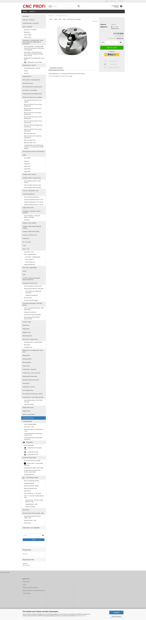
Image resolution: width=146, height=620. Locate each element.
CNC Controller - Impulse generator (31, 79)
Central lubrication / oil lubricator (31, 23)
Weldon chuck (27, 37)
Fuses (24, 245)
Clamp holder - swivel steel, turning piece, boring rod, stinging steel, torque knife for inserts (33, 54)
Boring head (26, 16)
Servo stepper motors (28, 390)
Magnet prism (26, 328)
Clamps (26, 70)
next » (60, 19)
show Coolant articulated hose (31, 197)
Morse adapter (27, 34)
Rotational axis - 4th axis (29, 386)
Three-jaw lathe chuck (28, 418)
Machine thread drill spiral (30, 488)
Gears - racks (26, 249)
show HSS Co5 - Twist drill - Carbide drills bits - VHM (34, 500)
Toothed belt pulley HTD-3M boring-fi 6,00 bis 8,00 (33, 438)
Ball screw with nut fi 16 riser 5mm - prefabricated (33, 109)
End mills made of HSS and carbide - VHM (33, 513)
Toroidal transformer (29, 474)
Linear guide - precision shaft (30, 283)
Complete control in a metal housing (32, 178)
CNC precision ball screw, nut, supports (32, 97)
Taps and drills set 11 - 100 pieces (32, 493)
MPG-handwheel (27, 362)
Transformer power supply (29, 457)
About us (32, 11)
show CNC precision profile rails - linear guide (33, 292)
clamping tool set (27, 76)
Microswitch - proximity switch (30, 339)
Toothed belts (28, 442)
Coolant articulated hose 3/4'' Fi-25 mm (33, 204)
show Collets (27, 158)
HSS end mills (27, 523)
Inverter (24, 271)
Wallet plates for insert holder (33, 62)
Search (25, 11)
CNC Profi (95, 21)
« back (55, 19)
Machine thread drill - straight (31, 485)
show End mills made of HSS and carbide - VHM (32, 517)
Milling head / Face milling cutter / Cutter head (34, 58)
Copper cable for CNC (28, 207)
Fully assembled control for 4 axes (32, 187)
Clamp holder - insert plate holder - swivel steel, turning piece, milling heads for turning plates (33, 42)
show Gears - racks (29, 252)
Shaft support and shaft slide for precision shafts (32, 318)
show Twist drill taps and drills (31, 480)
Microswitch (27, 344)
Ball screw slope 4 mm (29, 133)
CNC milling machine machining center (32, 86)
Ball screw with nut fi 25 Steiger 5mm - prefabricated (33, 125)
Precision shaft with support (31, 300)
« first (50, 19)
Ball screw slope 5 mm (29, 140)
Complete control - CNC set (29, 174)
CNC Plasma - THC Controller (30, 90)
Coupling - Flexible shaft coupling (31, 231)
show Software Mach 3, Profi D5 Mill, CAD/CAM (33, 401)
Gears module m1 (29, 259)
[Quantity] (112, 42)
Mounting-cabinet (27, 359)
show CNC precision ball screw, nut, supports (33, 101)
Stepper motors (26, 411)
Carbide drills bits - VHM (31, 504)
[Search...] (50, 6)
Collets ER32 (27, 171)
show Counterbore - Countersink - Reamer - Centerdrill (32, 216)
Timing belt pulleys (27, 421)
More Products (26, 565)
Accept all (116, 612)
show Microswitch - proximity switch (33, 342)
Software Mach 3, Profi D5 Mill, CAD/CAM (33, 397)
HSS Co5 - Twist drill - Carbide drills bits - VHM (34, 496)
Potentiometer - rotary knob (29, 369)
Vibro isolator (26, 509)
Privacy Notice (82, 615)
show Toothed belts (29, 445)
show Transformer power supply (32, 460)
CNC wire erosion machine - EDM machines (33, 151)
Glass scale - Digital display (29, 267)
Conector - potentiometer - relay (30, 190)
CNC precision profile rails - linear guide (33, 288)
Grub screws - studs (29, 426)
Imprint (24, 584)
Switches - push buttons (29, 414)
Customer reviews (56, 68)
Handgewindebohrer (29, 483)
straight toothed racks (29, 264)
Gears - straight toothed (30, 254)
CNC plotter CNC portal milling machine (32, 93)
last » (64, 19)
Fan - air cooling (27, 242)
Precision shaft (28, 297)
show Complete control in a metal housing (32, 181)
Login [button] (113, 1)
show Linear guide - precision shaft (32, 286)
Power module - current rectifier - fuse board (33, 464)
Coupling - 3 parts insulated (29, 223)
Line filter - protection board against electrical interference (31, 278)
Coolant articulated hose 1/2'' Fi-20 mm (33, 202)
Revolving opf (26, 383)
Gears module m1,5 (30, 262)
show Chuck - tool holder (30, 29)
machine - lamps (27, 322)
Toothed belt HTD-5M (31, 455)
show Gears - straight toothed (32, 257)
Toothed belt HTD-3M (31, 452)
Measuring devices (27, 335)
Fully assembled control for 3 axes (32, 185)
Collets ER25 (27, 168)
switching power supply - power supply (33, 467)
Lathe (24, 274)
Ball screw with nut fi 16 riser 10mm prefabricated (33, 105)
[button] (107, 1)
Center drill (26, 220)
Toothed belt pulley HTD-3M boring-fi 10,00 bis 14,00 (33, 434)
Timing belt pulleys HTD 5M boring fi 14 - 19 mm (34, 430)
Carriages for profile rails (31, 295)
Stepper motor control (28, 407)
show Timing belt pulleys (30, 424)
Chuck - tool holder (27, 26)
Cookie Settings (26, 593)
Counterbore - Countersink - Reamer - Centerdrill (32, 211)
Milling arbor (27, 32)
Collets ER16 (27, 166)
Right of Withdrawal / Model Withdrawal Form (34, 590)
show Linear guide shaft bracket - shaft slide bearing (34, 308)
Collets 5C (26, 161)
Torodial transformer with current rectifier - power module (32, 471)
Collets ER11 (27, 163)
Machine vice (26, 325)
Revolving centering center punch (31, 380)
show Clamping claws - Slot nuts (32, 68)
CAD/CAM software (29, 404)
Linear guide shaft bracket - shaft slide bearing (32, 304)
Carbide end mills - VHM (30, 520)
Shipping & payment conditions (30, 587)
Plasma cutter (26, 366)
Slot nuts (26, 73)
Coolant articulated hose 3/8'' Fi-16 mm (33, 199)
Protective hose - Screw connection (31, 373)
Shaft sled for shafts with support (32, 314)
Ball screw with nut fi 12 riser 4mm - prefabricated (33, 136)
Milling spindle (26, 355)
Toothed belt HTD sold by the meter (33, 448)
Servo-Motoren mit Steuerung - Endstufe (33, 393)
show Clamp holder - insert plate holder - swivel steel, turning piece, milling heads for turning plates (34, 48)
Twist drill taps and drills (30, 478)
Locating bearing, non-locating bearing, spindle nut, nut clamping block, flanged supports (34, 146)
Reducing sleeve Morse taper (30, 376)
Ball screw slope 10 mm (30, 142)
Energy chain (26, 238)
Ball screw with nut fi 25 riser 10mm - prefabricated (33, 121)
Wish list (120, 1)
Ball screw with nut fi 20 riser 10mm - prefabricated (33, 117)
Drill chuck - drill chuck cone (30, 235)
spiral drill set (27, 490)
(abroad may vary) (115, 28)
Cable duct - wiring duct (28, 19)
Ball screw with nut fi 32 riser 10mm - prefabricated (33, 130)
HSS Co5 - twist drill (30, 506)
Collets (24, 155)
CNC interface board (28, 83)
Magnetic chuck (27, 332)
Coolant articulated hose (29, 194)
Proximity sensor (28, 347)
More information (116, 616)
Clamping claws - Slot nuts (29, 65)
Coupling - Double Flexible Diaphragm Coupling (32, 227)
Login (70, 76)
